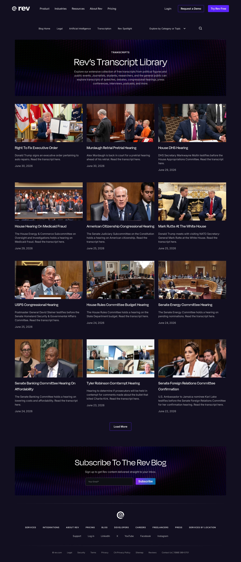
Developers (121, 527)
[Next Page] (120, 426)
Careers (141, 527)
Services (30, 527)
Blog (105, 527)
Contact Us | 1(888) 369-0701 (175, 552)
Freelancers (161, 527)
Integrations (51, 527)
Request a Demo (191, 8)
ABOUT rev (72, 527)
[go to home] (120, 515)
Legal (60, 28)
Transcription (104, 28)
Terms (93, 552)
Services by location (202, 527)
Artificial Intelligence (80, 28)
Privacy (104, 552)
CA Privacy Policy (122, 552)
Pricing (90, 527)
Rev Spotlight (125, 28)
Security (81, 552)
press (178, 527)
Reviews (152, 552)
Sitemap (139, 552)
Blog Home (44, 28)
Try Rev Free (218, 8)
